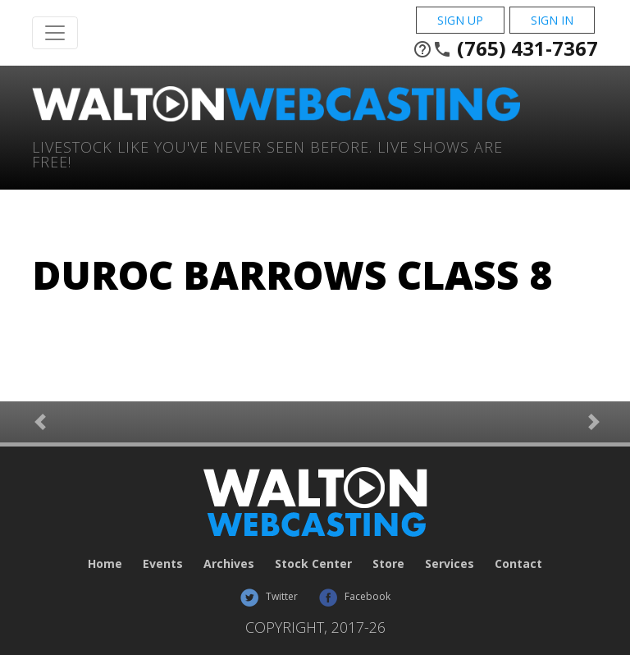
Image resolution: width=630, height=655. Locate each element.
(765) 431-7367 (505, 48)
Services (449, 563)
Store (388, 563)
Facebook (354, 596)
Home (105, 563)
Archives (228, 563)
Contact (518, 563)
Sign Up (460, 20)
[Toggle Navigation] (55, 32)
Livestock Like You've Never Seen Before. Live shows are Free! (267, 153)
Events (163, 563)
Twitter (269, 596)
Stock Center (313, 563)
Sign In (552, 20)
